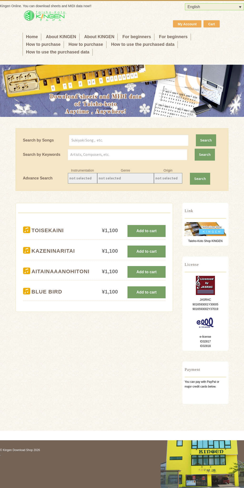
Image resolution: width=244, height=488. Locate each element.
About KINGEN (61, 36)
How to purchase (43, 44)
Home (32, 36)
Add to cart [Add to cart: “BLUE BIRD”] (147, 292)
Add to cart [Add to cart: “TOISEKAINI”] (147, 231)
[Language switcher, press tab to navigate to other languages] (214, 6)
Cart (211, 24)
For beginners (136, 36)
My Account (187, 24)
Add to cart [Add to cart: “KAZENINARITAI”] (147, 251)
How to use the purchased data (142, 44)
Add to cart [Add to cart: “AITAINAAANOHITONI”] (147, 272)
